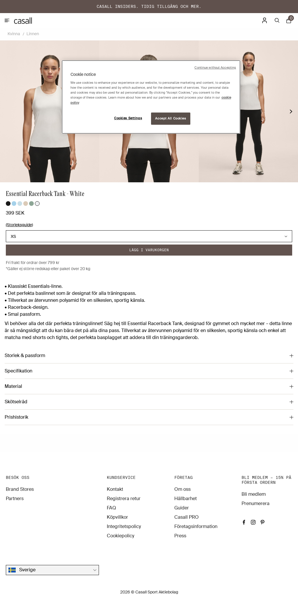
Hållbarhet (185, 498)
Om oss (182, 489)
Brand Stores (20, 489)
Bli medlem (254, 494)
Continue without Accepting (215, 67)
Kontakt (115, 489)
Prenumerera (255, 503)
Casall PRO (186, 517)
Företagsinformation (195, 526)
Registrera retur (124, 498)
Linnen (32, 33)
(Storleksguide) (19, 224)
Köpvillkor (117, 517)
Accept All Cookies (170, 118)
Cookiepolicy (120, 536)
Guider (181, 508)
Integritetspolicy (124, 526)
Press (180, 536)
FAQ (111, 508)
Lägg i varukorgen (149, 250)
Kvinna (14, 33)
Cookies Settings (128, 118)
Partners (15, 498)
